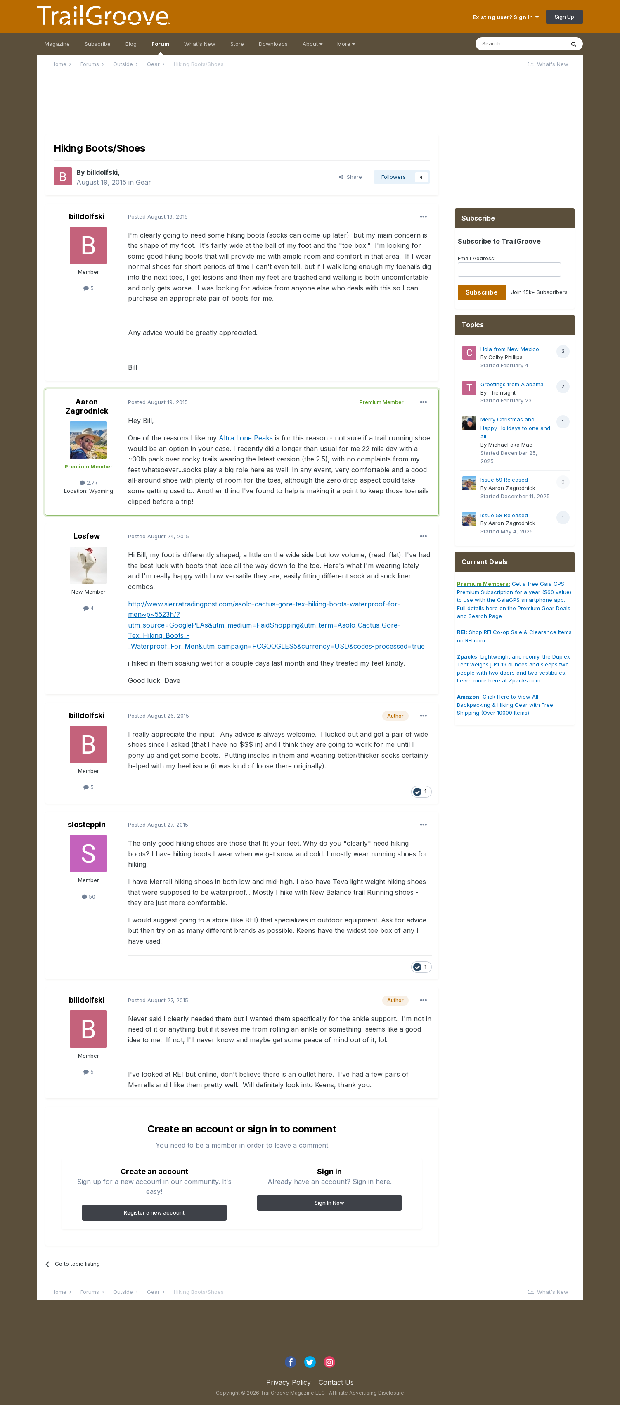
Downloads (273, 43)
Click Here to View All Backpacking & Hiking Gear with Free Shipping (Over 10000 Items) (505, 704)
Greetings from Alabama (512, 384)
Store (237, 43)
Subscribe (98, 43)
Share (350, 177)
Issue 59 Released (504, 479)
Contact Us (336, 1382)
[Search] (520, 43)
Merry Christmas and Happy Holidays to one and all (515, 428)
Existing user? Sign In (506, 17)
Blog (131, 43)
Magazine (57, 43)
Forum (160, 47)
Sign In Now (329, 1202)
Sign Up (564, 16)
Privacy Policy (288, 1382)
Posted (158, 216)
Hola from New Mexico (509, 349)
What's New (199, 43)
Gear (143, 182)
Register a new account (154, 1212)
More (346, 43)
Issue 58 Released (504, 515)
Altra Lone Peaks (246, 438)
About (312, 43)
